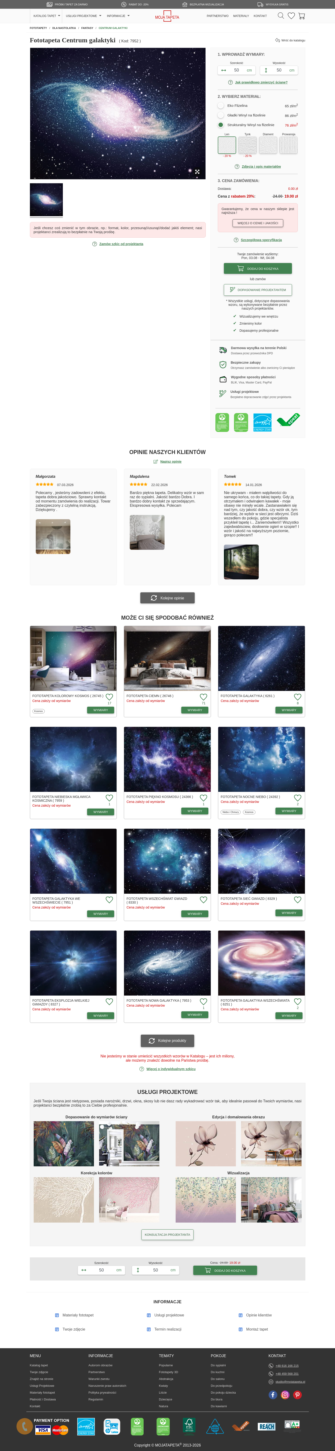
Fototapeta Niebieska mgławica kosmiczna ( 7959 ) (61, 798)
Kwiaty (166, 1385)
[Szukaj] (281, 16)
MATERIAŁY (241, 16)
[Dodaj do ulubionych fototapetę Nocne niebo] (297, 798)
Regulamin (96, 1399)
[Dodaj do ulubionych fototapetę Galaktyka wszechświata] (297, 1002)
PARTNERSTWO (218, 16)
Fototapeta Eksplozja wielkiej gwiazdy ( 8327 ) (60, 1002)
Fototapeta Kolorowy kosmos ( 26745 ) (68, 696)
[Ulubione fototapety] (291, 16)
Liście (166, 1392)
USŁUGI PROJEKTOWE (81, 16)
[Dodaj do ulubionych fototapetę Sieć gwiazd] (297, 900)
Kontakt (35, 1406)
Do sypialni (218, 1365)
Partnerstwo (97, 1372)
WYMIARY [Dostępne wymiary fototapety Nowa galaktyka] (195, 1014)
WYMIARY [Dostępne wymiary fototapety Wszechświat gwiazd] (195, 914)
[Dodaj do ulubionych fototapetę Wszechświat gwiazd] (203, 900)
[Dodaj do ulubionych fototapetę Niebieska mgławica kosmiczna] (108, 798)
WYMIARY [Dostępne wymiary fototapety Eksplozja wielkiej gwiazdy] (100, 1015)
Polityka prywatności (102, 1392)
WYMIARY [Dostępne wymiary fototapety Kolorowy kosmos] (100, 710)
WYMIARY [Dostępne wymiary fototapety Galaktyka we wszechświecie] (100, 914)
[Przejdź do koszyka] (301, 16)
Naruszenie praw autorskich (107, 1385)
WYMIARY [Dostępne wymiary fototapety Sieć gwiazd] (289, 913)
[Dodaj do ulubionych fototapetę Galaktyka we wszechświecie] (108, 900)
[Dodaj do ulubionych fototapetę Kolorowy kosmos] (108, 697)
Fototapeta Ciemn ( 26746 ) (149, 696)
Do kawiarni (219, 1406)
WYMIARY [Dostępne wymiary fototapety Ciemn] (195, 710)
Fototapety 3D (168, 1372)
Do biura (218, 1399)
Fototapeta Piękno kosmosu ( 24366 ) (159, 797)
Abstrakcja (166, 1379)
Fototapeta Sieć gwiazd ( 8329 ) (249, 899)
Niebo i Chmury (230, 812)
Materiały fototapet (42, 1392)
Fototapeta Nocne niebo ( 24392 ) (250, 797)
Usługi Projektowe (42, 1385)
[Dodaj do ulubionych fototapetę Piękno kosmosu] (203, 798)
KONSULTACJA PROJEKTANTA (167, 1234)
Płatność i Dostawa (43, 1399)
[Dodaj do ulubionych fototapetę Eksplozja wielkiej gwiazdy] (108, 1002)
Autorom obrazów (101, 1365)
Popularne (166, 1365)
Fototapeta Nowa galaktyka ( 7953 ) (158, 1000)
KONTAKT (260, 16)
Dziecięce (166, 1399)
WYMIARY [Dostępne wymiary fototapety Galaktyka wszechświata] (289, 1015)
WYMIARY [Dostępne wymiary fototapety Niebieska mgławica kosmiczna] (100, 812)
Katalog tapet (39, 1365)
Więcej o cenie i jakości (258, 223)
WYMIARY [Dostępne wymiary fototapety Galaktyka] (289, 710)
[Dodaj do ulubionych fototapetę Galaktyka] (297, 697)
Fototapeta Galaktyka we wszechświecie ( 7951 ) (56, 900)
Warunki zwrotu (99, 1379)
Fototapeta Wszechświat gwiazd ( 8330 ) (156, 900)
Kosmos (39, 711)
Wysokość (279, 63)
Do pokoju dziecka (223, 1392)
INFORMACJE (116, 16)
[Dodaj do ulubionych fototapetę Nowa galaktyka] (203, 1002)
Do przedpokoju (221, 1385)
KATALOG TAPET (45, 16)
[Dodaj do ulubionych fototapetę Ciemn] (203, 697)
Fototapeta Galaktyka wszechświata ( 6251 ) (255, 1002)
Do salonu (218, 1379)
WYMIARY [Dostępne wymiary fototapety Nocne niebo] (289, 811)
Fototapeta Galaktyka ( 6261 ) (247, 696)
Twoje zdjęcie (39, 1372)
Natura (166, 1406)
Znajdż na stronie (41, 1379)
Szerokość (236, 63)
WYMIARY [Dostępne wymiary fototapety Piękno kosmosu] (195, 811)
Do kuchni (218, 1372)
